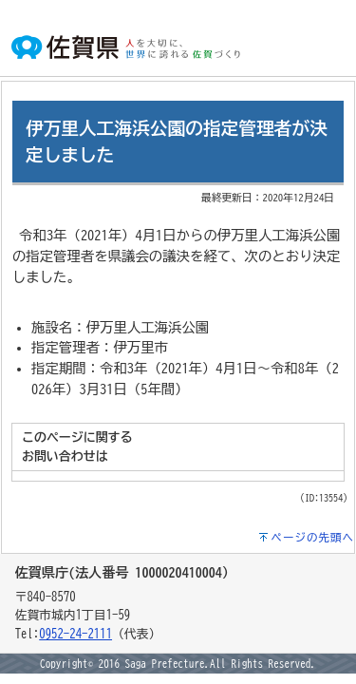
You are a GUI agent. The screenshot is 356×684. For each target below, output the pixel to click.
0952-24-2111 (75, 634)
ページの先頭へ (313, 537)
